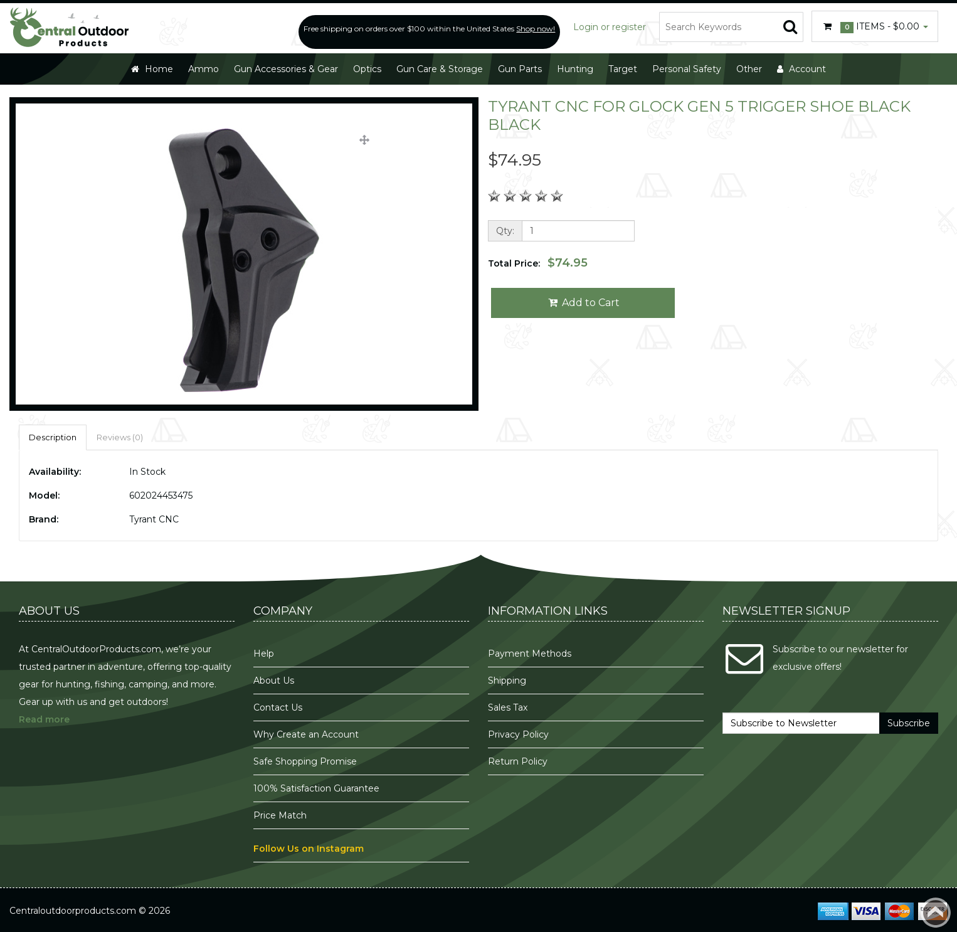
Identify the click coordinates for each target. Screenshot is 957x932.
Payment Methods (529, 653)
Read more (44, 719)
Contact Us (277, 707)
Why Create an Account (306, 734)
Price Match (280, 815)
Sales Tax (507, 707)
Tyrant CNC (154, 519)
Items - (875, 27)
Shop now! (535, 28)
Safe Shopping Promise (305, 761)
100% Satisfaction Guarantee (317, 788)
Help (263, 653)
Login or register (609, 27)
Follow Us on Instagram (308, 848)
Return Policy (517, 761)
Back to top (935, 912)
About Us (273, 680)
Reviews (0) (120, 437)
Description (53, 437)
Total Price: (538, 263)
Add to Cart (583, 303)
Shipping (507, 680)
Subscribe (908, 723)
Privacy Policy (519, 734)
